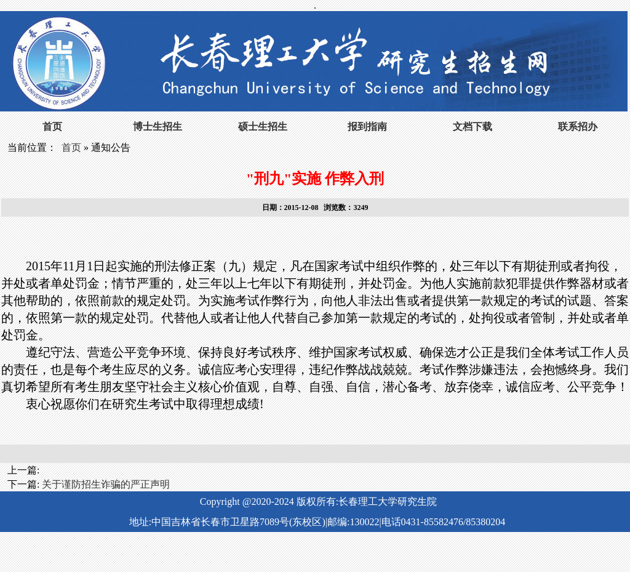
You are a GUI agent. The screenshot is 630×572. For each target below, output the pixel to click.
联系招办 (577, 126)
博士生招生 (157, 126)
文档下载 (472, 126)
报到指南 (367, 126)
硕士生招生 (262, 126)
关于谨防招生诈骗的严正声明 (106, 484)
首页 (52, 126)
